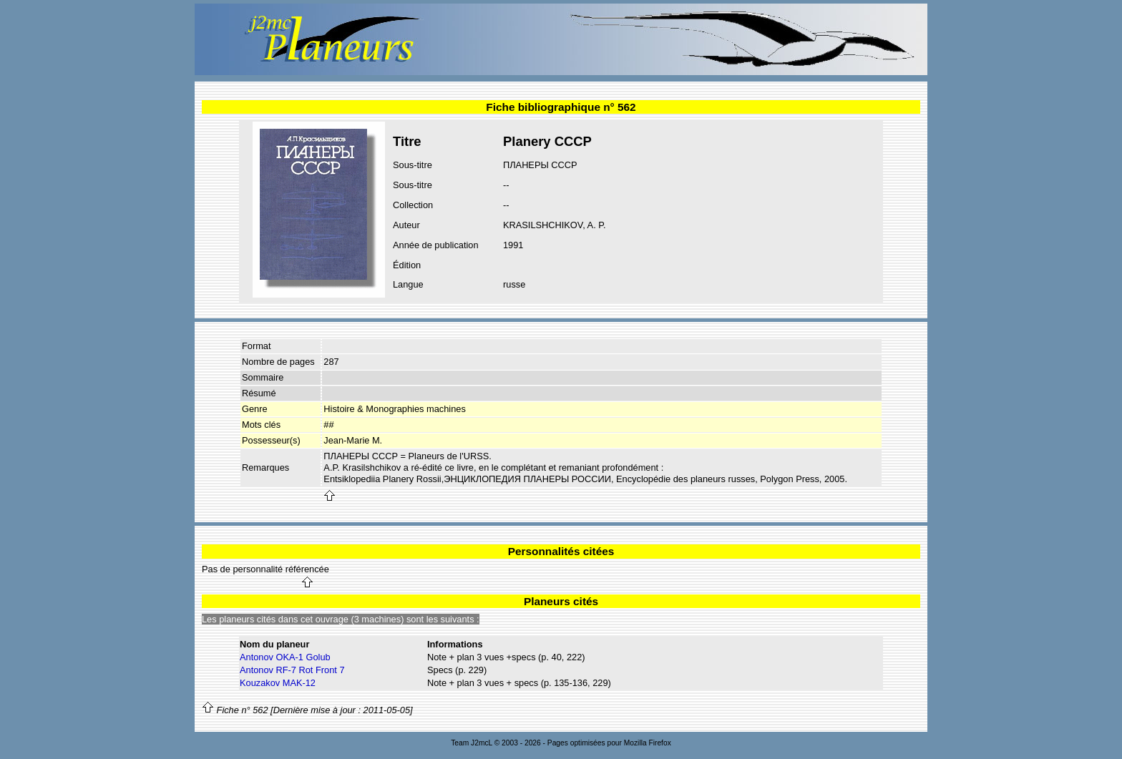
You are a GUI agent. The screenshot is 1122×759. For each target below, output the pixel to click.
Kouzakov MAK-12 (278, 682)
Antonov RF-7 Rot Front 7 (292, 670)
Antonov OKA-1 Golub (285, 657)
